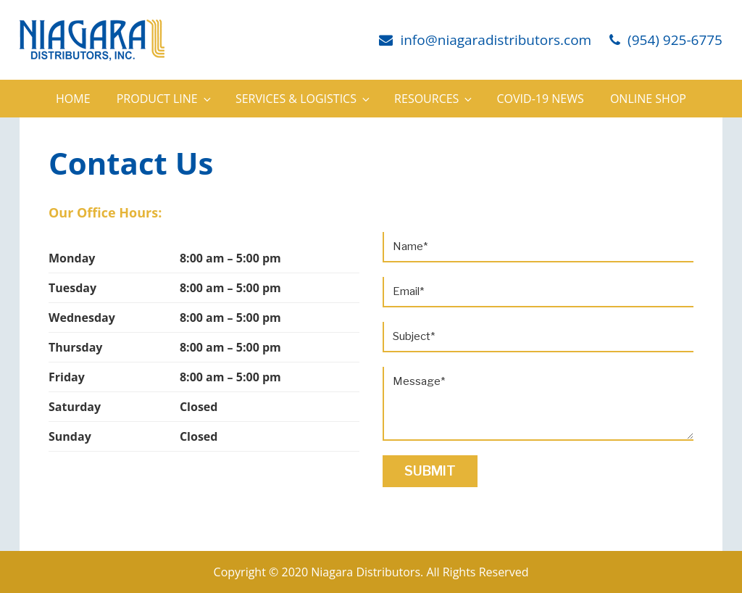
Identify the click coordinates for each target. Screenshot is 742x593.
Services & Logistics (303, 99)
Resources (434, 99)
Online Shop (648, 99)
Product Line (165, 99)
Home (73, 99)
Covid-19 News (540, 99)
